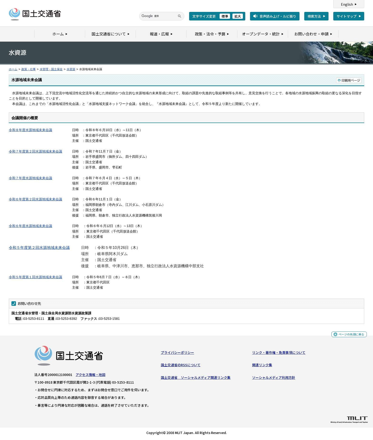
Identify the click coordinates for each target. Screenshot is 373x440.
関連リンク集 (262, 366)
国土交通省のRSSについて (181, 366)
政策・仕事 (28, 69)
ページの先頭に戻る (349, 336)
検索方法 (314, 16)
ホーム (13, 69)
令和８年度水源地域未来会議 (30, 130)
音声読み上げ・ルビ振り (278, 16)
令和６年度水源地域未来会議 (30, 226)
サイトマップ (347, 16)
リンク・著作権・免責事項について (278, 353)
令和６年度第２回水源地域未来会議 (35, 199)
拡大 (237, 16)
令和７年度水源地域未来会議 (30, 178)
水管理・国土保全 (51, 69)
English (347, 4)
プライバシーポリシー (177, 353)
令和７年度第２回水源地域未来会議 (35, 151)
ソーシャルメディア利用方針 (273, 378)
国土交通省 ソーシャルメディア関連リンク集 (196, 378)
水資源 (71, 69)
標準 (224, 16)
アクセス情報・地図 (90, 375)
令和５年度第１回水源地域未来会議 (35, 277)
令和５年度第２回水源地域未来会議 (39, 248)
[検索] (161, 16)
